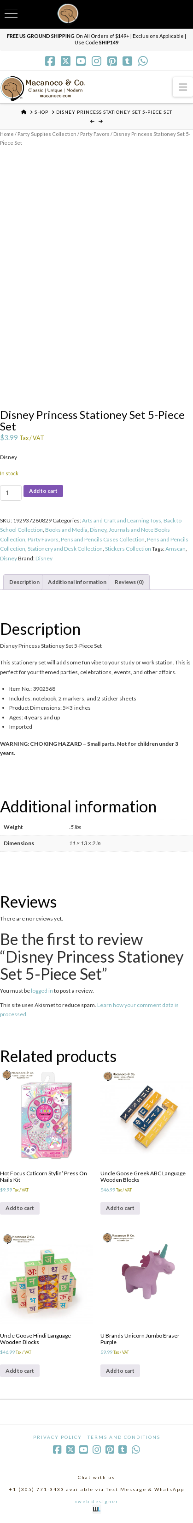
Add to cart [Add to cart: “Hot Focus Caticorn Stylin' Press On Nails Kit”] (20, 1207)
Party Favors (95, 134)
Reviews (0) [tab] (129, 581)
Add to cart (43, 490)
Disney (98, 529)
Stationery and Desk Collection (65, 548)
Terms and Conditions (124, 1437)
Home (7, 134)
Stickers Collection (128, 548)
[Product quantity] (11, 493)
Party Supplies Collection (47, 134)
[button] (183, 86)
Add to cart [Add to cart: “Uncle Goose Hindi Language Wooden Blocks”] (20, 1370)
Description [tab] (24, 581)
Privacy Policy (57, 1437)
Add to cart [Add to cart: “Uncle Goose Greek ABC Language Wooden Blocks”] (120, 1207)
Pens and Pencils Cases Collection (103, 539)
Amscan (175, 548)
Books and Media (66, 529)
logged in (42, 990)
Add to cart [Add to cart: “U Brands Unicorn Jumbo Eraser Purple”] (120, 1370)
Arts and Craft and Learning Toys (121, 520)
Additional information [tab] (77, 581)
